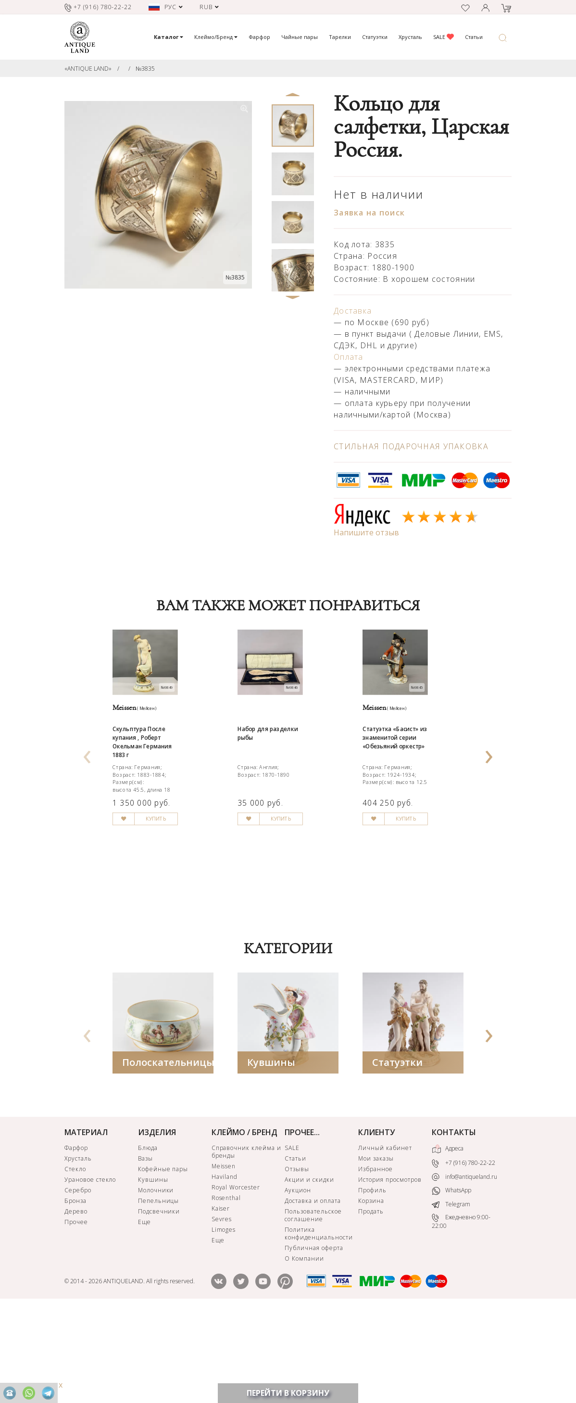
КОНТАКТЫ (454, 1221)
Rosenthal (226, 1287)
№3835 (145, 68)
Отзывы (297, 1258)
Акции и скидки (309, 1269)
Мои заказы (376, 1248)
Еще (144, 1311)
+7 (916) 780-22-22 (463, 1252)
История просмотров (389, 1269)
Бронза (75, 1290)
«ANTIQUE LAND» (88, 68)
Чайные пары (299, 36)
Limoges (224, 1319)
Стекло (75, 1258)
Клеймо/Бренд (216, 36)
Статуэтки (375, 36)
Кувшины (271, 1151)
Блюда (148, 1237)
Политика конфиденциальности (318, 1323)
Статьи (474, 36)
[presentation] (87, 795)
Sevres (222, 1308)
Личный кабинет (385, 1237)
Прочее (76, 1311)
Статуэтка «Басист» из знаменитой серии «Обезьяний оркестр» (413, 796)
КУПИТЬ (180, 922)
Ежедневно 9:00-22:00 (461, 1310)
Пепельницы (158, 1290)
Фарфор (259, 36)
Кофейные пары (163, 1258)
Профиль (372, 1280)
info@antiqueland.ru (464, 1266)
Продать (371, 1301)
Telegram (451, 1293)
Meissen (224, 1255)
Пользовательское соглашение (313, 1305)
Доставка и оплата (312, 1290)
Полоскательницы (168, 1151)
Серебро (77, 1280)
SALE (443, 36)
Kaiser (221, 1298)
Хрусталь (410, 36)
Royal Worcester (236, 1277)
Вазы (145, 1248)
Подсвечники (159, 1301)
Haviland (225, 1266)
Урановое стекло (90, 1269)
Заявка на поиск (369, 212)
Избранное (375, 1258)
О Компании (304, 1348)
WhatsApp (451, 1280)
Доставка (353, 310)
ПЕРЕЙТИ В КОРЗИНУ (288, 1393)
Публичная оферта (314, 1337)
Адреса (447, 1238)
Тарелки (340, 36)
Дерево (76, 1301)
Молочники (156, 1280)
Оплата (348, 357)
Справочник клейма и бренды (246, 1241)
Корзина (371, 1290)
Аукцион (298, 1280)
